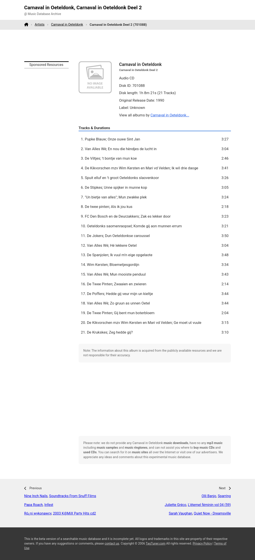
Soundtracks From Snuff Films (72, 496)
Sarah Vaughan (180, 513)
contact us (112, 543)
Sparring (224, 496)
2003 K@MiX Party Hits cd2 (74, 513)
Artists (39, 24)
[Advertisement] (128, 45)
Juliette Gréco (175, 505)
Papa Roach (33, 505)
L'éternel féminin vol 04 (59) (209, 505)
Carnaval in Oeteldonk (67, 24)
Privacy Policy (202, 543)
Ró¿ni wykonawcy (37, 513)
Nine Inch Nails (36, 496)
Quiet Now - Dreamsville (212, 513)
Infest (48, 505)
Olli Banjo (209, 496)
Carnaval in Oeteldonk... (170, 115)
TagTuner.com (155, 543)
